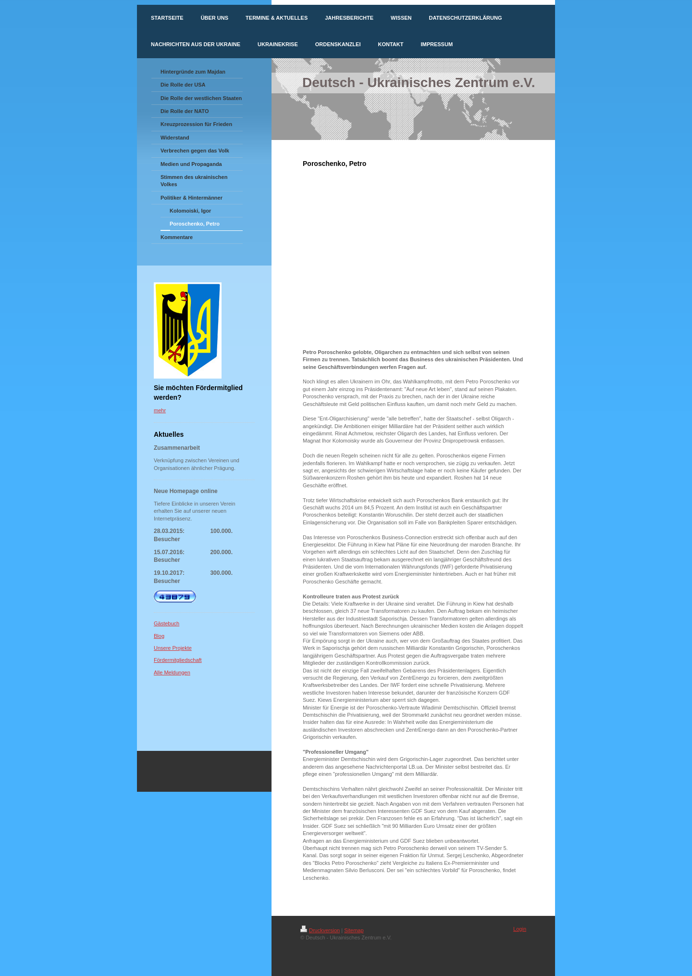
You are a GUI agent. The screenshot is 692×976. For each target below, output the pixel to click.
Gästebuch (166, 623)
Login (519, 929)
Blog (159, 636)
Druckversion (320, 930)
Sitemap (353, 930)
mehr (160, 410)
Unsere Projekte (173, 648)
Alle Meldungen (172, 672)
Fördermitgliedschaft (178, 660)
